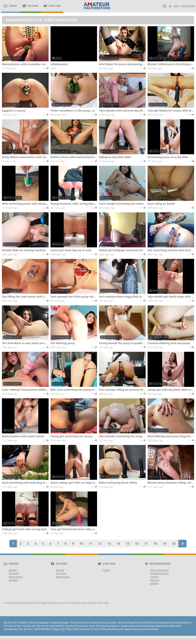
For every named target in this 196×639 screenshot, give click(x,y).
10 (81, 543)
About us (155, 580)
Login (176, 5)
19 (164, 543)
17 (146, 543)
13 (109, 543)
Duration (13, 580)
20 (174, 543)
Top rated (14, 573)
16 (137, 543)
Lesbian (154, 583)
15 (127, 543)
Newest (13, 570)
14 (118, 543)
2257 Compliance (159, 570)
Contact (154, 576)
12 (100, 543)
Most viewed (15, 576)
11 (90, 543)
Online (106, 570)
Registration (188, 5)
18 (155, 543)
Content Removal (159, 573)
